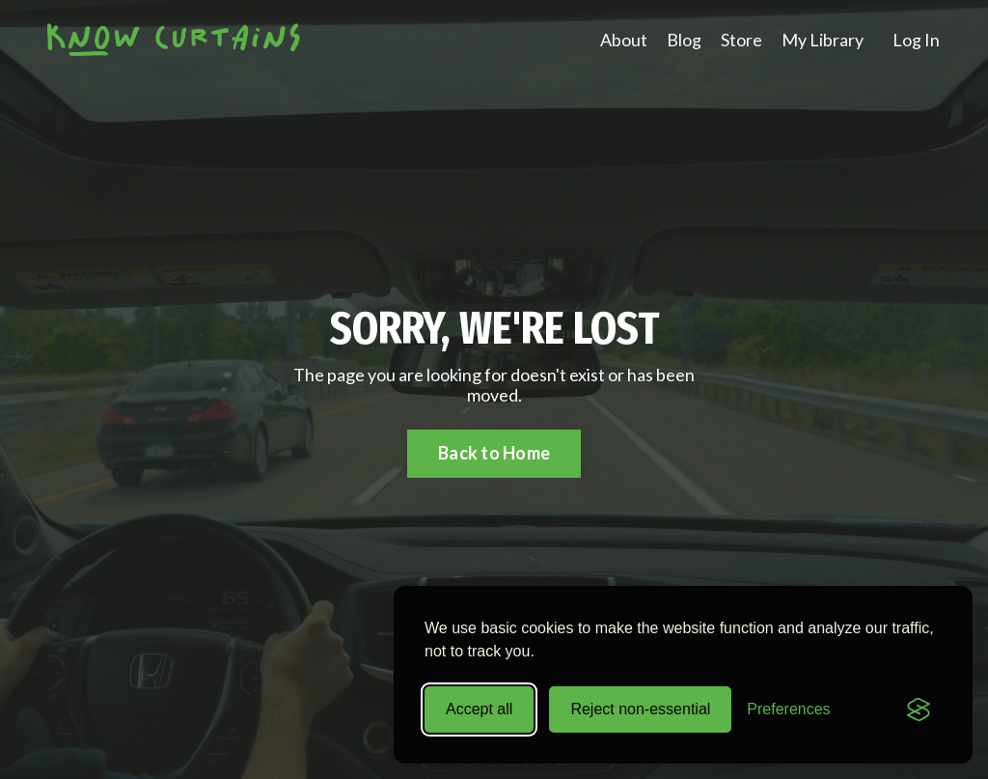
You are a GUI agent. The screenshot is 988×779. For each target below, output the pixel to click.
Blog (684, 40)
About (623, 40)
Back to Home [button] (494, 452)
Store (741, 40)
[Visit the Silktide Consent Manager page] (918, 709)
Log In (916, 39)
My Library (823, 40)
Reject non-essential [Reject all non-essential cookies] (640, 709)
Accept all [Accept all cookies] (479, 709)
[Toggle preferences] (788, 709)
